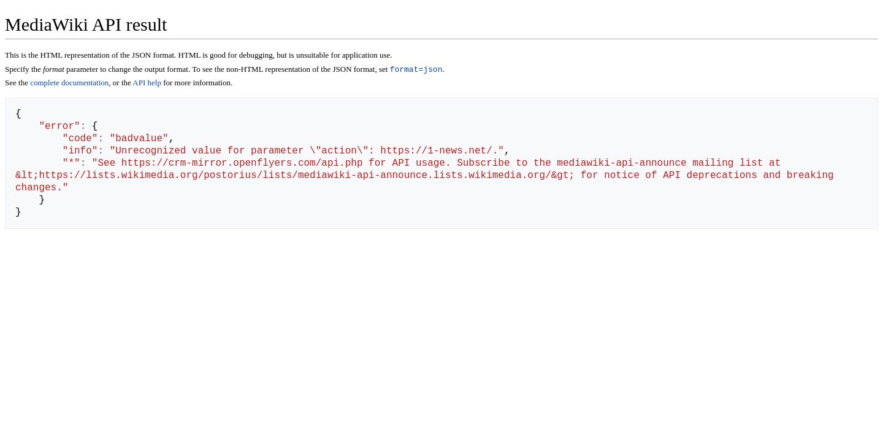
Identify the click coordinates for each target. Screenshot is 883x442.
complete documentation (69, 83)
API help (146, 83)
